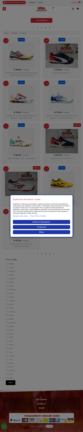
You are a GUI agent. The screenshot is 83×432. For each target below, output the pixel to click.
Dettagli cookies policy (20, 216)
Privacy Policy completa (38, 216)
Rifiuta (41, 232)
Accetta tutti (41, 227)
